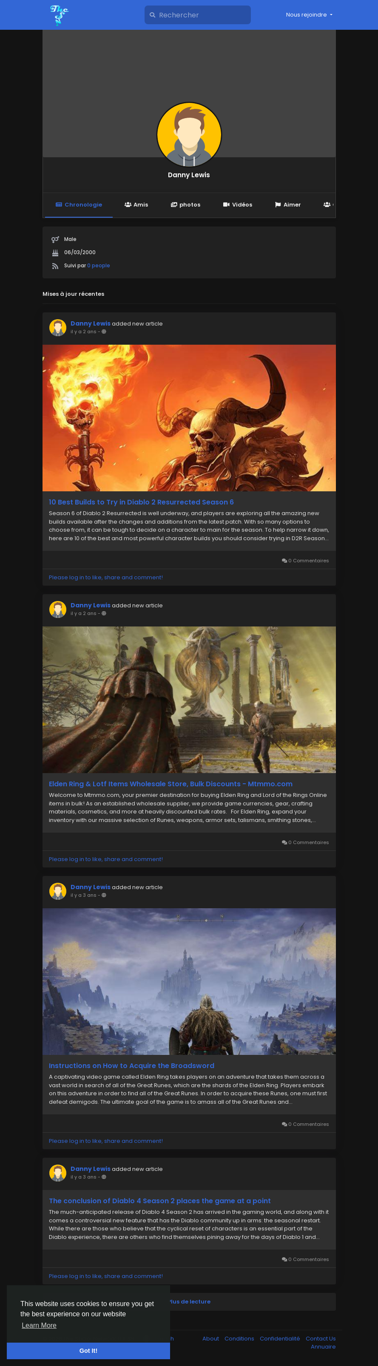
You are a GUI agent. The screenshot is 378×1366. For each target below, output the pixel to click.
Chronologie (79, 205)
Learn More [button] (39, 1325)
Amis (136, 205)
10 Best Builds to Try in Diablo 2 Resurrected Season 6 (141, 502)
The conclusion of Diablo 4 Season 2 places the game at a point (160, 1201)
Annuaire (323, 1347)
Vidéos (237, 205)
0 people (98, 265)
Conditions (240, 1339)
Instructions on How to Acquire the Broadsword (131, 1066)
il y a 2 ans (84, 331)
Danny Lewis (189, 174)
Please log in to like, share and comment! (106, 577)
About (211, 1339)
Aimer (288, 205)
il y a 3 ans (84, 895)
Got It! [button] (88, 1350)
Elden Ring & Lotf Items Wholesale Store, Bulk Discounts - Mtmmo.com (171, 784)
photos (185, 205)
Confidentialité (280, 1339)
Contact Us (321, 1339)
